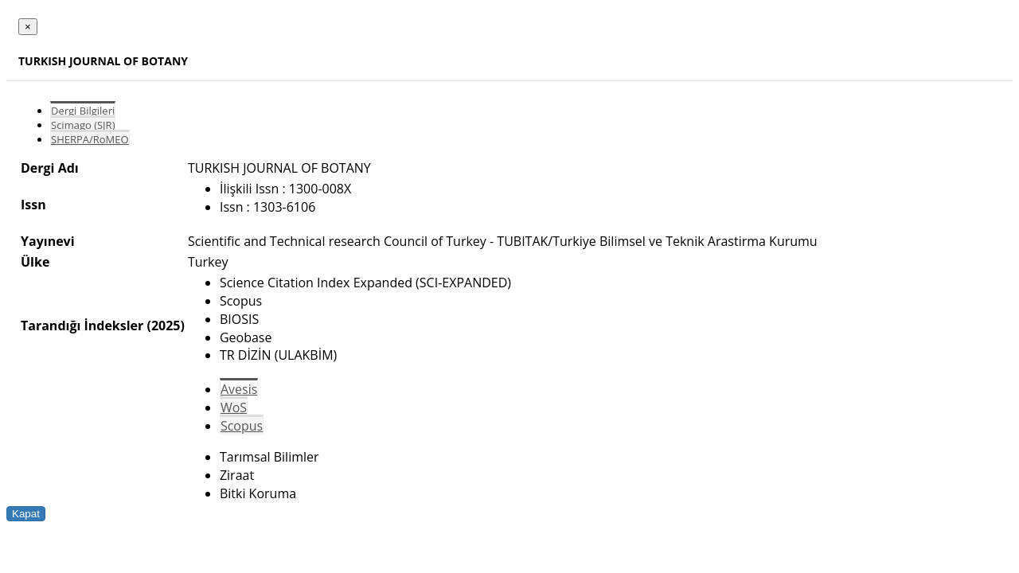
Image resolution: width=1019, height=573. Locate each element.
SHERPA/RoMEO (90, 139)
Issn (33, 204)
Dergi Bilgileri (83, 110)
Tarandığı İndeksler (82, 325)
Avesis (239, 389)
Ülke (35, 262)
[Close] (27, 26)
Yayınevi (48, 241)
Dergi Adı (50, 168)
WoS (234, 407)
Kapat (26, 514)
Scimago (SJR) (83, 125)
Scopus (242, 426)
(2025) (165, 325)
